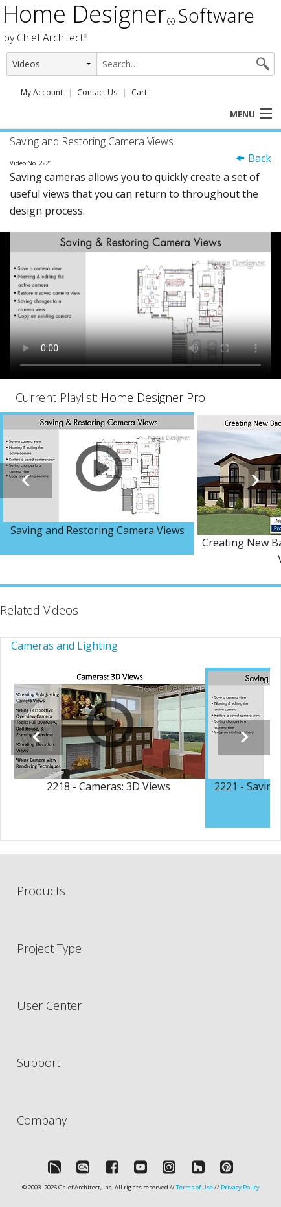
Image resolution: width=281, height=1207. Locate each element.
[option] (97, 484)
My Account (42, 92)
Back (253, 158)
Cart (139, 92)
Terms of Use (194, 1187)
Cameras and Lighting (64, 646)
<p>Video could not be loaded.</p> (140, 305)
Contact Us (97, 92)
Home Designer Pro (153, 397)
